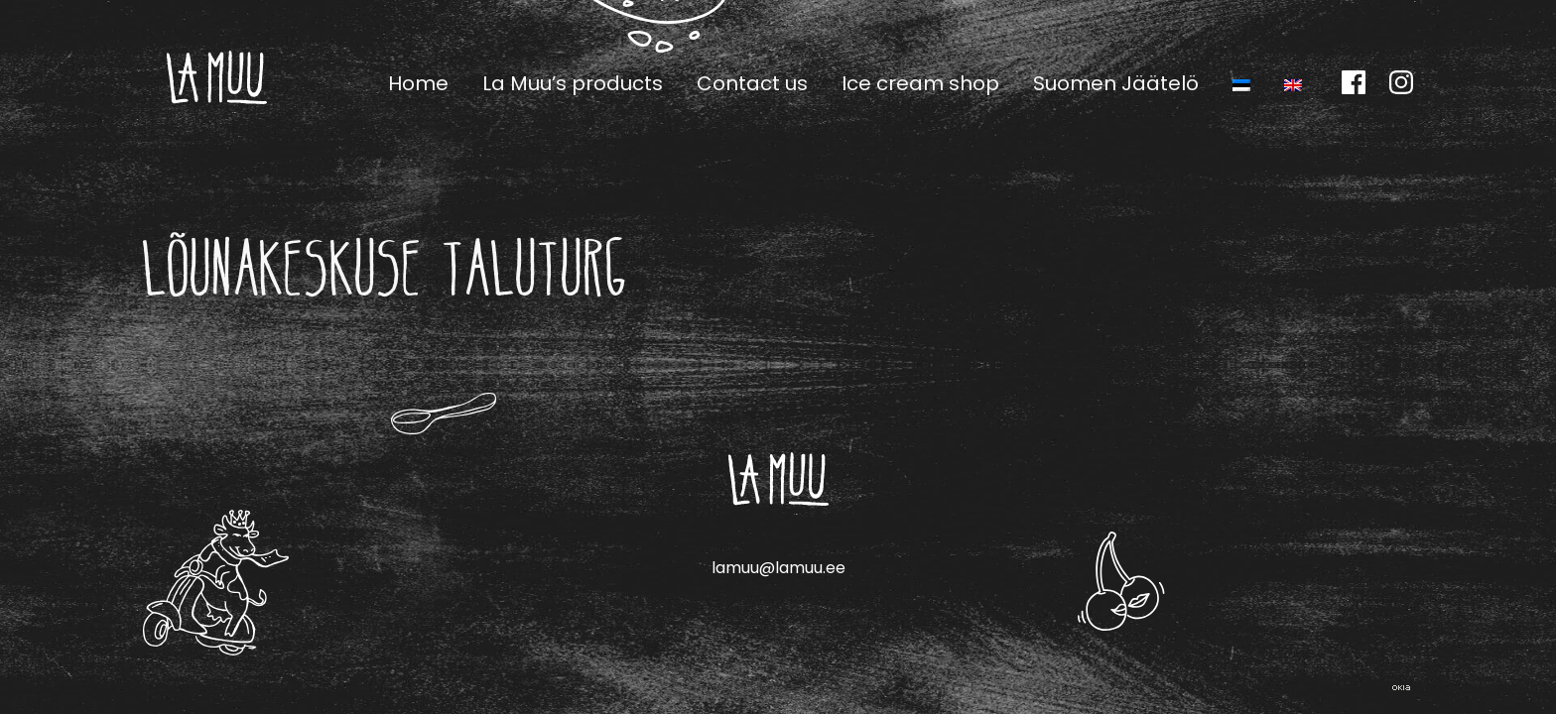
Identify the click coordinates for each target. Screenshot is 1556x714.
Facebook (1353, 82)
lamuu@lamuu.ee (778, 567)
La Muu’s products (572, 83)
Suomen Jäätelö (1116, 83)
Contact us (752, 83)
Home (418, 83)
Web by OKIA (1401, 687)
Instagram (1401, 82)
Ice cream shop (920, 83)
